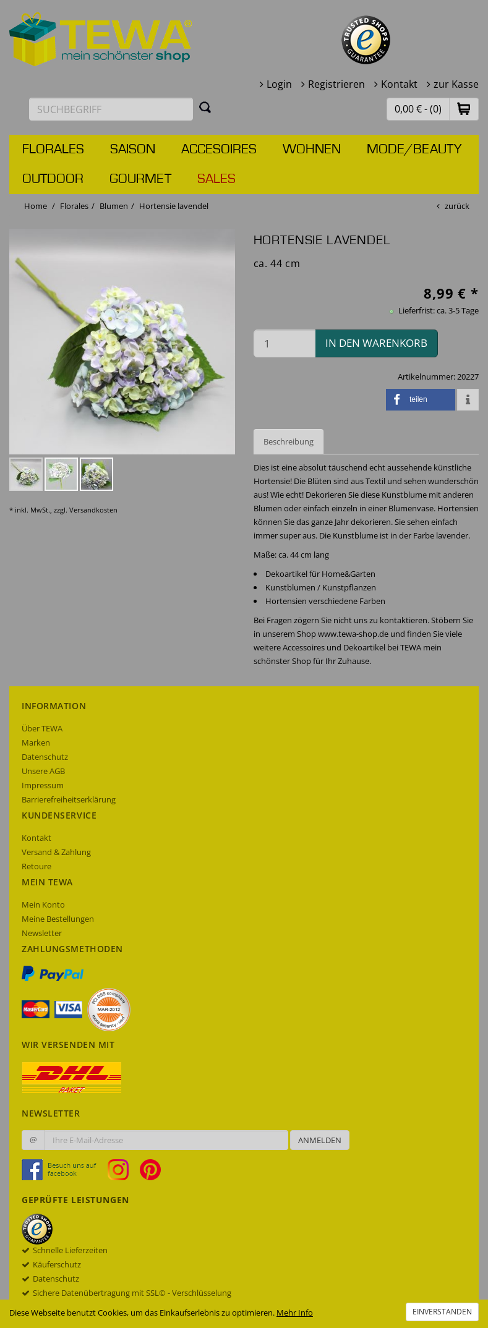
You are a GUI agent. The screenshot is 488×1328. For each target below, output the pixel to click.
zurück (457, 205)
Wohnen (312, 149)
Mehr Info (294, 1312)
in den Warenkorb (376, 343)
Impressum (43, 785)
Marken (36, 742)
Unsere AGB (43, 771)
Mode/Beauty (414, 149)
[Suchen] (205, 107)
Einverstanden (442, 1311)
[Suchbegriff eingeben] (111, 109)
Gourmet (140, 179)
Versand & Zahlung (56, 852)
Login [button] (279, 84)
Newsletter (42, 933)
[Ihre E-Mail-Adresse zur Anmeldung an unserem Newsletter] (166, 1140)
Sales (216, 179)
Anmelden (319, 1140)
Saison (132, 149)
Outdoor (52, 179)
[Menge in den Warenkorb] (285, 343)
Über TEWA (42, 728)
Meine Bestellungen (58, 918)
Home (35, 205)
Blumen (114, 205)
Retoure (36, 866)
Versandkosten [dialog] (93, 509)
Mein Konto (43, 904)
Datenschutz (45, 756)
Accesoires (219, 149)
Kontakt (399, 84)
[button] (464, 108)
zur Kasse (456, 84)
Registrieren (336, 84)
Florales (53, 149)
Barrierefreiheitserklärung (69, 799)
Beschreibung (288, 441)
